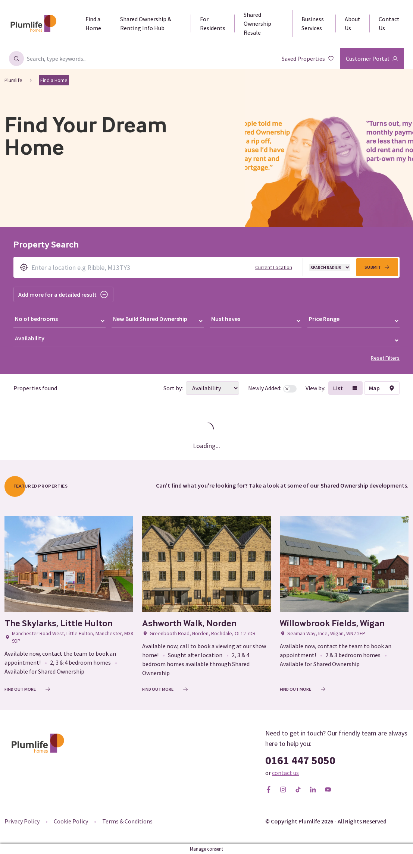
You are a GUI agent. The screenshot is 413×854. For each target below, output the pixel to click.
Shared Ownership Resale (257, 23)
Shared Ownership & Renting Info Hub (145, 23)
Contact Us (389, 23)
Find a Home (93, 23)
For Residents (212, 23)
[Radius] (329, 267)
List (345, 387)
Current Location (273, 267)
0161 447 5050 (300, 759)
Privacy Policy (22, 820)
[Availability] (206, 339)
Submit (377, 267)
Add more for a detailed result (63, 294)
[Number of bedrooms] (59, 320)
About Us (352, 23)
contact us (285, 772)
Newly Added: (272, 387)
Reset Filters (385, 357)
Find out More (27, 688)
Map (382, 387)
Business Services (312, 23)
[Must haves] (256, 320)
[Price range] (353, 320)
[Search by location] (206, 267)
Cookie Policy (71, 820)
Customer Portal (372, 58)
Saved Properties (308, 58)
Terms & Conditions (127, 820)
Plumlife (13, 80)
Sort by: (172, 387)
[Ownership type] (158, 320)
